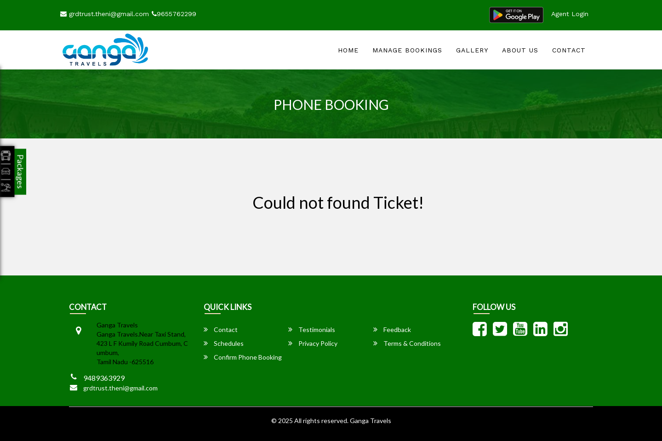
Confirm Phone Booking (243, 357)
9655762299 (174, 13)
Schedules (224, 343)
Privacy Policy (312, 343)
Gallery (472, 50)
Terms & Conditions (407, 343)
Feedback (392, 329)
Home (348, 50)
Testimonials (311, 329)
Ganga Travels (370, 420)
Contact (569, 50)
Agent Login (569, 13)
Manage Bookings (407, 50)
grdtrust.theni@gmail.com (104, 13)
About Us (520, 50)
